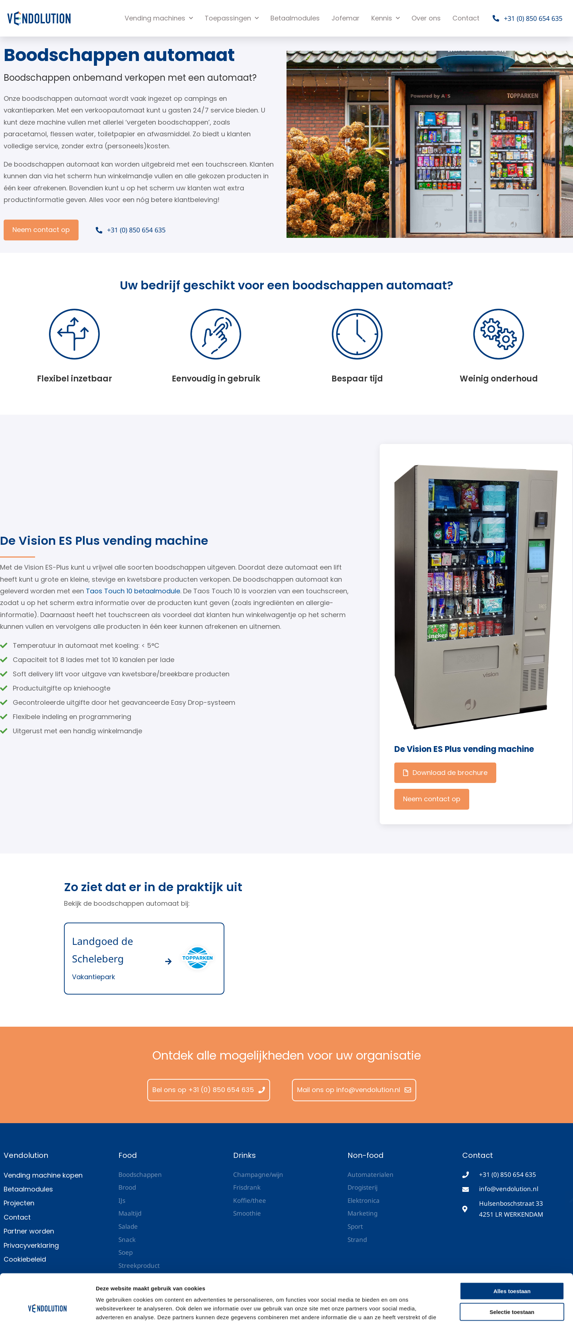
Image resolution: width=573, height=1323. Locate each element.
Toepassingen (232, 18)
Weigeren (512, 1291)
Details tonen (394, 1308)
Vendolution (26, 1155)
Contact (465, 18)
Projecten (19, 1203)
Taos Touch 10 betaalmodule (133, 591)
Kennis (385, 18)
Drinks (244, 1155)
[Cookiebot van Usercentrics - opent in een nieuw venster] (47, 1308)
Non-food (366, 1155)
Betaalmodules (295, 18)
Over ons (426, 18)
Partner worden (29, 1231)
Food (127, 1155)
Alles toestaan (512, 1250)
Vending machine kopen (43, 1175)
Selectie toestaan (512, 1270)
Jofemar (345, 18)
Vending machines (159, 18)
